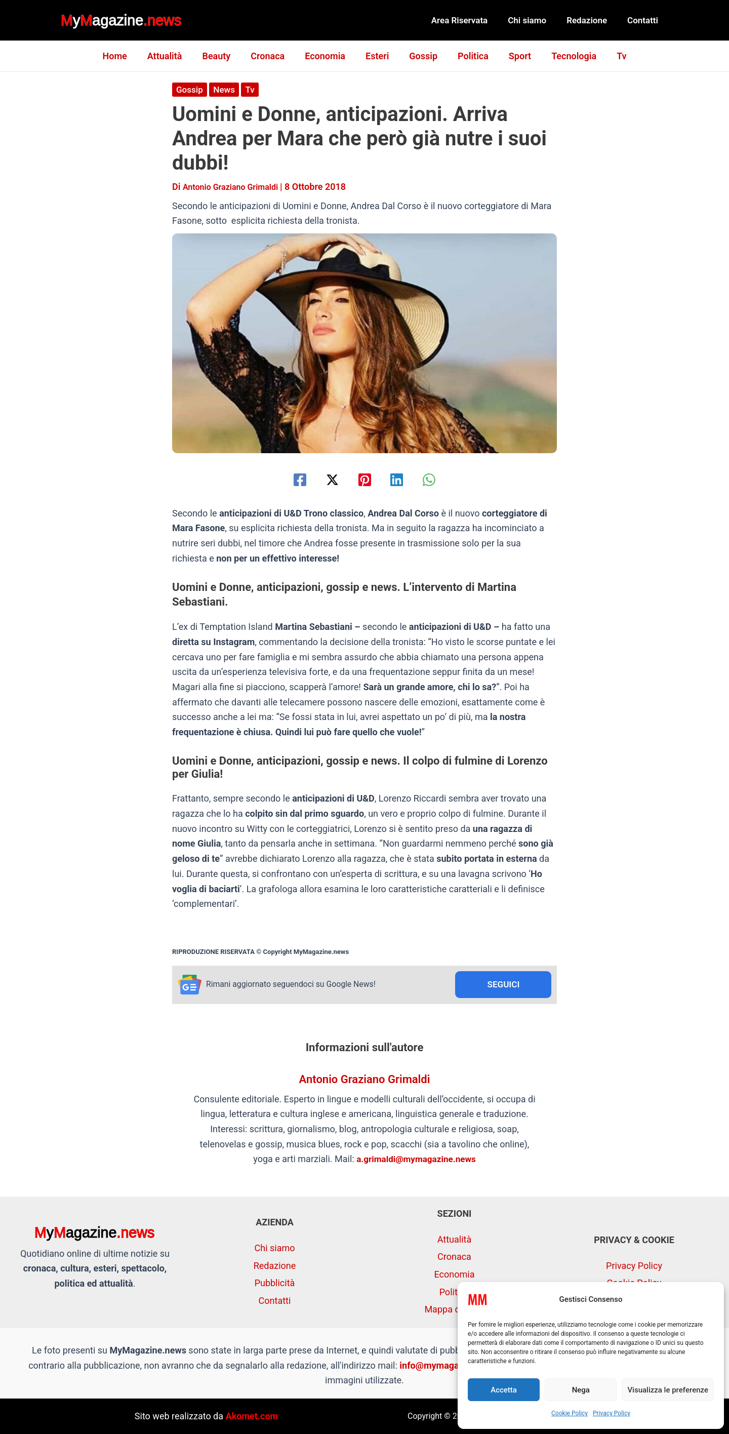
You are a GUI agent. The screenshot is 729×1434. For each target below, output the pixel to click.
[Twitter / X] (326, 479)
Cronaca (272, 56)
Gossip (421, 56)
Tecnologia (565, 56)
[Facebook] (288, 479)
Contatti (644, 20)
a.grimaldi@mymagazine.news (416, 1160)
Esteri (377, 56)
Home (124, 56)
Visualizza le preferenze (667, 1390)
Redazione (591, 20)
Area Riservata (470, 20)
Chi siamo (534, 20)
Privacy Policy (611, 1413)
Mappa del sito (454, 1309)
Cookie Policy (569, 1413)
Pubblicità (275, 1283)
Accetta (504, 1390)
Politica (469, 56)
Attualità (172, 56)
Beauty (222, 56)
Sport (514, 56)
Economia (327, 56)
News (226, 89)
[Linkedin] (403, 479)
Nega (581, 1390)
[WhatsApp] (441, 479)
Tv (611, 56)
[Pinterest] (365, 479)
